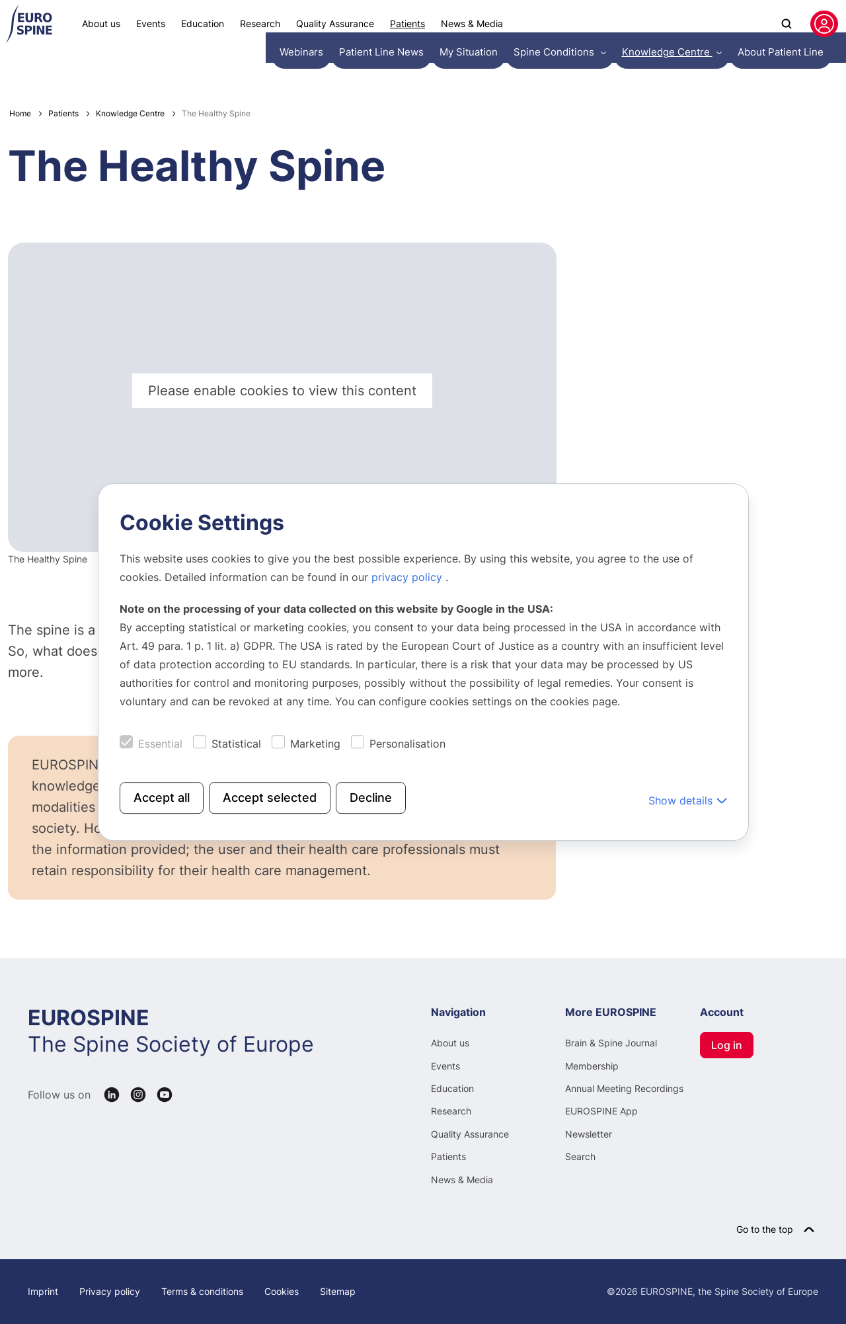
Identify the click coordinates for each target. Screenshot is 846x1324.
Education (202, 23)
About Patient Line (482, 69)
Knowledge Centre (376, 69)
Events (150, 23)
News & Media (472, 23)
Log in (726, 1045)
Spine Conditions (272, 69)
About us (101, 23)
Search (580, 1156)
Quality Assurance (335, 23)
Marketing (315, 743)
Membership (592, 1065)
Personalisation (407, 743)
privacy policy (408, 577)
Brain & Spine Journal (611, 1042)
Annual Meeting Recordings (624, 1088)
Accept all (162, 797)
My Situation (192, 69)
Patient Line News (110, 69)
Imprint (43, 1291)
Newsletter (588, 1134)
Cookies (281, 1291)
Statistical (236, 743)
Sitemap (338, 1291)
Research (260, 23)
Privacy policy (109, 1291)
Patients (407, 23)
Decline (371, 797)
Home (20, 113)
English (809, 69)
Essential (160, 743)
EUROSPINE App (601, 1110)
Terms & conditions (202, 1291)
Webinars (36, 69)
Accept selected (270, 797)
